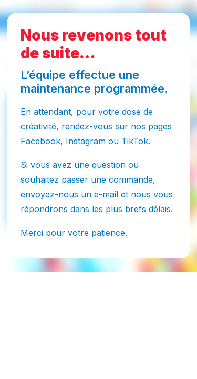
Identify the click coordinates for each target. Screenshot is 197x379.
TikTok (134, 141)
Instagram (86, 141)
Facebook (40, 141)
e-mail (106, 194)
